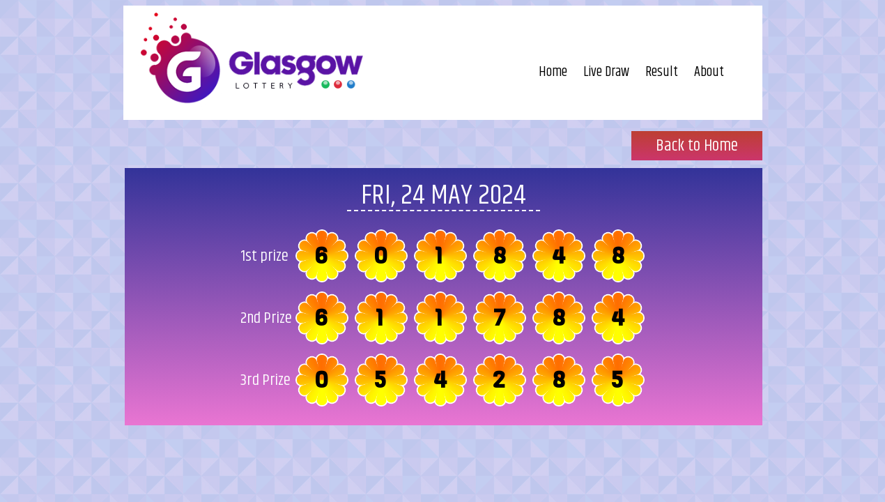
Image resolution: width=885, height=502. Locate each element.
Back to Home (697, 145)
